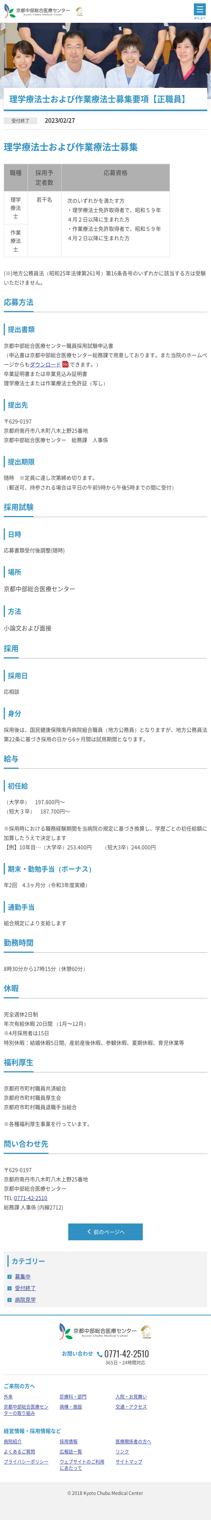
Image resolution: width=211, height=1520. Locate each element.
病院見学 (25, 1299)
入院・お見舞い (131, 1396)
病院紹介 (13, 1441)
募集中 (23, 1276)
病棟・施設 (71, 1406)
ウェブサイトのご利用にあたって (82, 1464)
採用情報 (69, 1441)
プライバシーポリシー (26, 1461)
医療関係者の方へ (133, 1441)
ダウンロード (45, 364)
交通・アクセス (131, 1406)
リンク (122, 1451)
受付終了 (25, 1288)
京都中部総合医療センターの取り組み (26, 1409)
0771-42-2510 (30, 1197)
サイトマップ (129, 1461)
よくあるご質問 (19, 1451)
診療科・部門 (73, 1396)
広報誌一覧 (71, 1451)
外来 (8, 1396)
